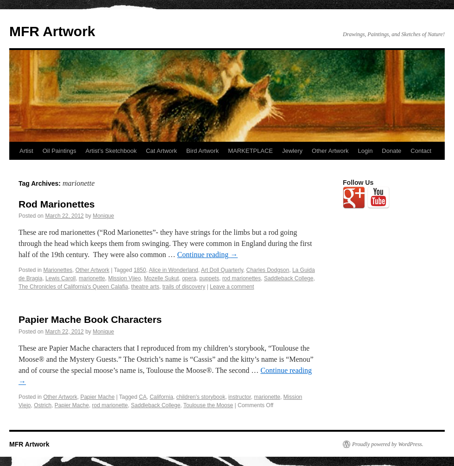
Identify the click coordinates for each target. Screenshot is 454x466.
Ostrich (42, 405)
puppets (209, 278)
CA (143, 397)
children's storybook (201, 397)
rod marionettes (241, 278)
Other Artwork (330, 150)
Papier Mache (97, 397)
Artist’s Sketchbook (111, 150)
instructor (239, 397)
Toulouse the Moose (208, 405)
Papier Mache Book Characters (90, 319)
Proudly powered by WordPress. (387, 444)
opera (189, 278)
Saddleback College (289, 278)
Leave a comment (232, 286)
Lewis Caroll (60, 278)
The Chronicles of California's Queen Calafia (73, 286)
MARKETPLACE (250, 150)
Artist (26, 150)
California (161, 397)
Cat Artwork (161, 150)
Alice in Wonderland (173, 270)
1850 (139, 270)
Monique (103, 216)
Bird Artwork (202, 150)
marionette (92, 278)
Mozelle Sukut (161, 278)
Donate (391, 150)
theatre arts (145, 286)
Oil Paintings (59, 150)
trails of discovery (183, 286)
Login (365, 150)
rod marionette (110, 405)
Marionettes (57, 270)
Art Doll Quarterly (222, 270)
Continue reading (207, 254)
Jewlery (292, 150)
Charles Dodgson (268, 270)
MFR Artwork (52, 31)
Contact (420, 150)
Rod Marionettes (57, 204)
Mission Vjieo (124, 278)
